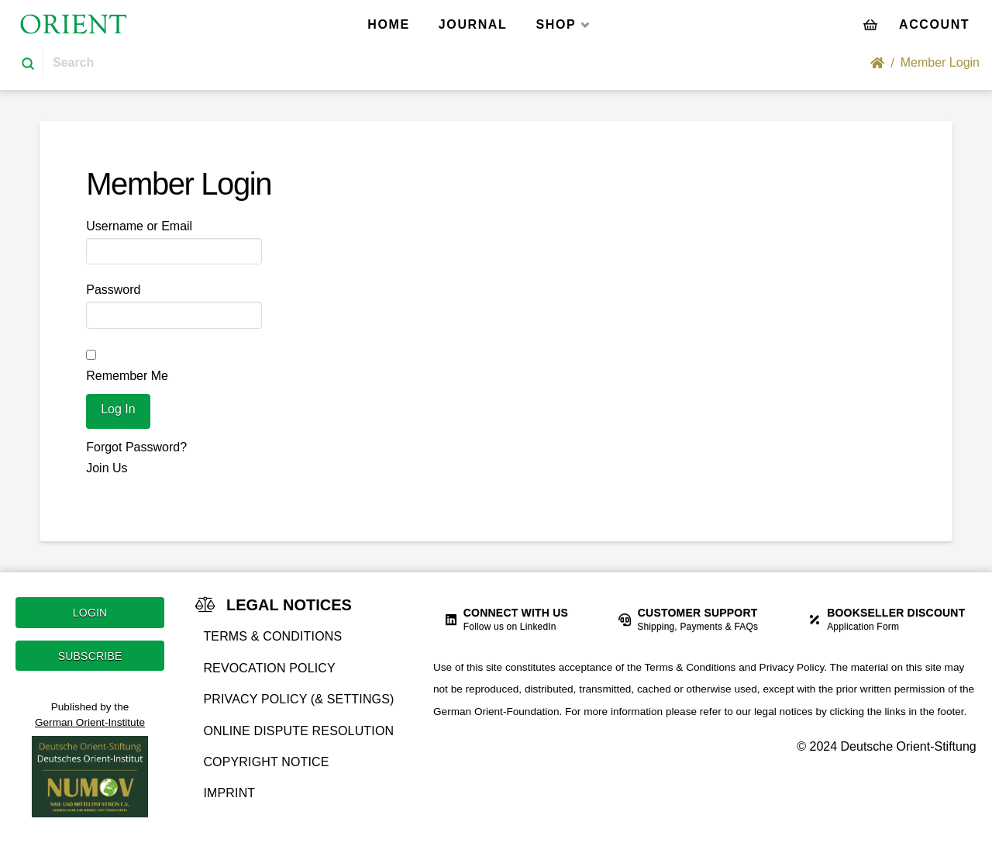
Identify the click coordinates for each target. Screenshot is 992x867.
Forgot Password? (136, 447)
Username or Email (139, 226)
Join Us (106, 468)
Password (113, 289)
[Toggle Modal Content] (870, 24)
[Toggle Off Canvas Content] (933, 24)
